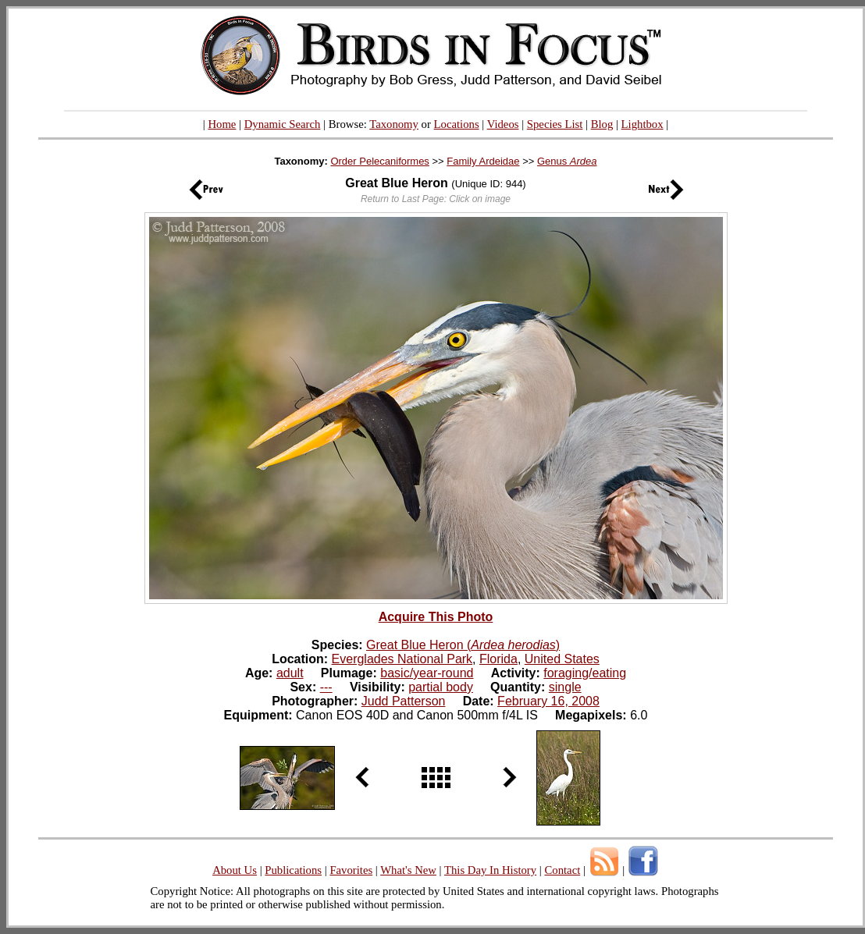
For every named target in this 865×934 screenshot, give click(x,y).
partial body (440, 687)
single (565, 687)
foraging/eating (584, 673)
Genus (567, 161)
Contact (562, 870)
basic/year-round (426, 673)
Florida (498, 659)
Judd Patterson (403, 701)
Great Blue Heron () (463, 645)
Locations (456, 124)
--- (326, 687)
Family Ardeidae (483, 161)
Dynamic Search (282, 124)
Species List (555, 124)
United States (562, 659)
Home (222, 124)
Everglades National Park (402, 659)
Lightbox (642, 124)
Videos (503, 124)
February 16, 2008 (548, 701)
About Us (234, 870)
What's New (408, 870)
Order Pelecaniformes (379, 161)
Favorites (350, 870)
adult (290, 673)
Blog (602, 124)
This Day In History (490, 870)
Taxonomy (393, 124)
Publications (293, 870)
